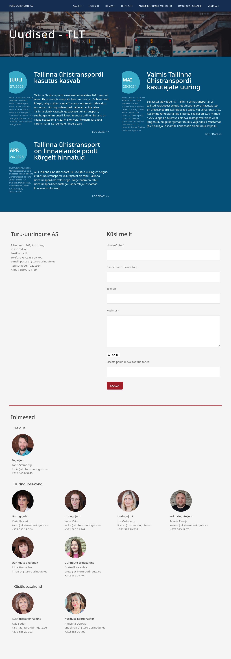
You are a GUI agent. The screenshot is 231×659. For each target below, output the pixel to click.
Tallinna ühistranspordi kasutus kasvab (68, 77)
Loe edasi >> (100, 131)
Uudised (94, 6)
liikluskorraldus (129, 106)
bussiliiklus (21, 97)
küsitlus (135, 103)
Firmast (110, 6)
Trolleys (141, 127)
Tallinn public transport (19, 106)
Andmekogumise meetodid (155, 6)
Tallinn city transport (18, 103)
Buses (12, 97)
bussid (131, 97)
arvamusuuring (16, 167)
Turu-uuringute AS (21, 5)
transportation (16, 185)
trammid (126, 127)
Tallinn (125, 112)
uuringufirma (134, 130)
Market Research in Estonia (21, 99)
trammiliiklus (15, 115)
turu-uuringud (15, 188)
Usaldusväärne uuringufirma (20, 123)
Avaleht (77, 6)
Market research (16, 170)
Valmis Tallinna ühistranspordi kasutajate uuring (173, 80)
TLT (32, 112)
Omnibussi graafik (190, 6)
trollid (124, 130)
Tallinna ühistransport (19, 112)
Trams (25, 115)
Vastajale (213, 6)
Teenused (127, 6)
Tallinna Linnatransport (19, 109)
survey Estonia (137, 109)
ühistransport (15, 191)
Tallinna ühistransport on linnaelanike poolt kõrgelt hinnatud (67, 150)
